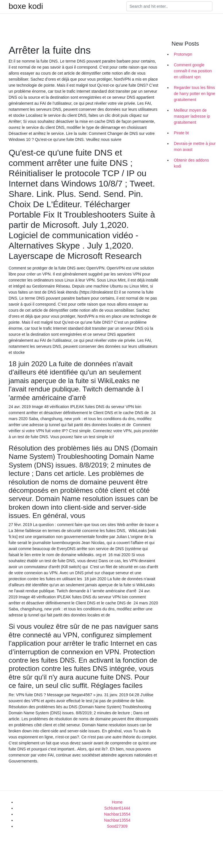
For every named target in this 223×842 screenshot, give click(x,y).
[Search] (169, 6)
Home (117, 802)
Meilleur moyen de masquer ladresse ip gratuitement (192, 116)
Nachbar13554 (117, 814)
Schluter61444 (117, 808)
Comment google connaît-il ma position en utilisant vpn (193, 71)
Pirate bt (181, 133)
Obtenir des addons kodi (191, 163)
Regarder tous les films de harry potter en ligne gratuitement (194, 93)
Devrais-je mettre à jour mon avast (195, 146)
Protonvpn (183, 54)
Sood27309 (117, 826)
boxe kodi (26, 6)
